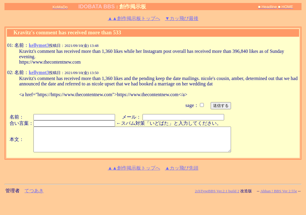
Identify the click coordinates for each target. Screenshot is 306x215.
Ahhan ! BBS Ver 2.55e (278, 191)
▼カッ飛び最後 (181, 18)
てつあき (34, 190)
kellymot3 (39, 45)
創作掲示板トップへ (134, 18)
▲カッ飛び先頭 (181, 168)
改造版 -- (249, 191)
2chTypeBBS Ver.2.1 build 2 (217, 191)
